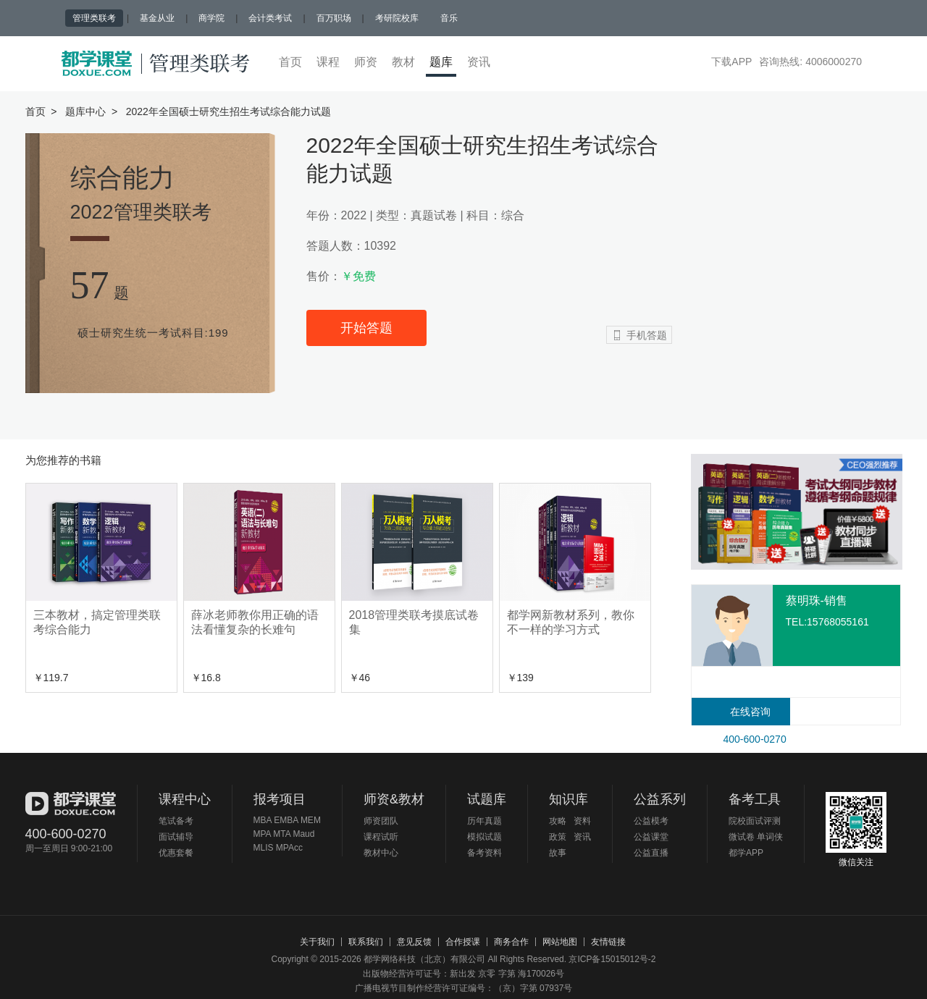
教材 (403, 62)
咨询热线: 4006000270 (810, 61)
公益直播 (651, 853)
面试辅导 (176, 837)
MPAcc (289, 848)
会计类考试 (270, 18)
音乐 (449, 18)
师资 (365, 62)
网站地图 (559, 942)
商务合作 (511, 942)
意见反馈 (414, 942)
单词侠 (770, 837)
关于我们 (317, 942)
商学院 (211, 18)
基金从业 (157, 18)
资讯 (478, 62)
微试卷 (742, 837)
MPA (263, 834)
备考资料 (484, 853)
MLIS (264, 848)
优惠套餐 (176, 853)
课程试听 (381, 837)
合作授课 (462, 942)
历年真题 (484, 821)
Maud (303, 834)
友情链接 (608, 942)
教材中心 (381, 853)
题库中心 (85, 111)
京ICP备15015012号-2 (612, 959)
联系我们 (365, 942)
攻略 (560, 821)
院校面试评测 (755, 821)
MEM (311, 820)
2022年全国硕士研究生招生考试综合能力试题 (228, 111)
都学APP (746, 853)
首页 (290, 62)
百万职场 (333, 18)
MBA (263, 820)
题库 (442, 61)
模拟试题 (484, 837)
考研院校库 (397, 18)
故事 (557, 853)
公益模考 (651, 821)
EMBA (287, 820)
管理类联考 (94, 18)
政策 (560, 837)
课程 (328, 62)
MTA (281, 834)
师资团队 (381, 821)
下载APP (731, 61)
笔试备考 (176, 821)
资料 (582, 821)
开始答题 (366, 328)
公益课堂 (651, 837)
